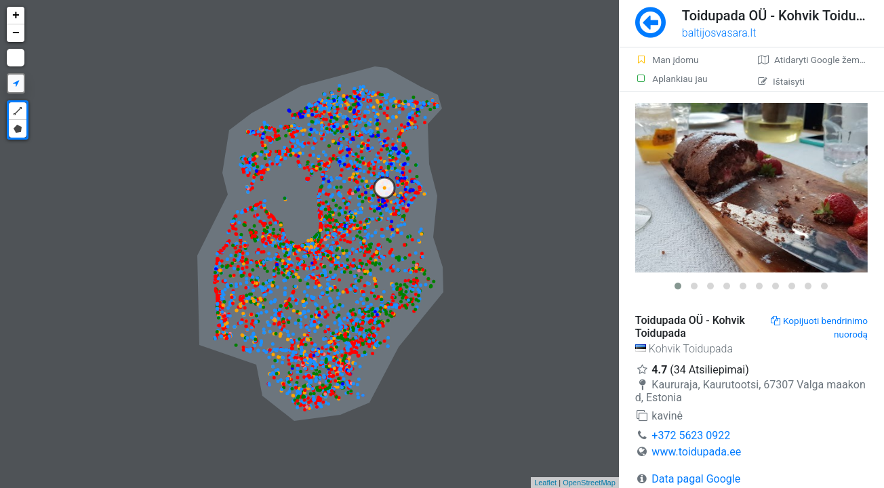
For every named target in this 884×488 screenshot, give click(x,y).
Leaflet (545, 483)
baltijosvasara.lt (719, 32)
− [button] (16, 33)
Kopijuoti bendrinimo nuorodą (819, 327)
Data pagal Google (695, 478)
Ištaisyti (781, 81)
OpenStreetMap (589, 483)
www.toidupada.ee (696, 451)
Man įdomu (667, 59)
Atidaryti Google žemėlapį (818, 59)
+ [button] (16, 15)
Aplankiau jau (671, 78)
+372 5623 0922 (690, 435)
